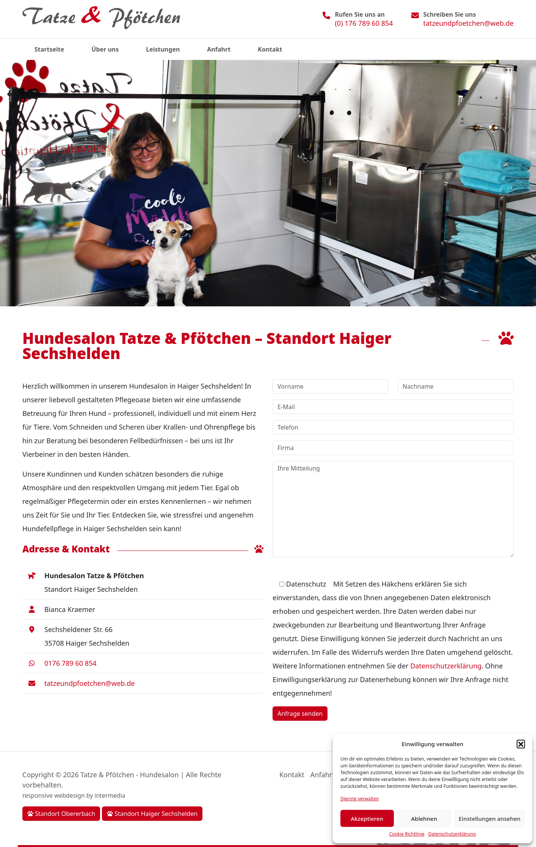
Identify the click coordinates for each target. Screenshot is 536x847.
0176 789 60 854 (70, 663)
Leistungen (163, 49)
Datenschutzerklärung (452, 834)
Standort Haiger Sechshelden (152, 813)
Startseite (49, 49)
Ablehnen (424, 818)
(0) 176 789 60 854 (364, 23)
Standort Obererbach (61, 813)
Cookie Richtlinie (407, 834)
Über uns (105, 49)
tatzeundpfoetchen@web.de (468, 23)
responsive (37, 795)
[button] (521, 744)
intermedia (109, 795)
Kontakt (270, 49)
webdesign (69, 795)
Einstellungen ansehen (489, 818)
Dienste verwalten (359, 798)
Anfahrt (218, 49)
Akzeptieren (367, 818)
